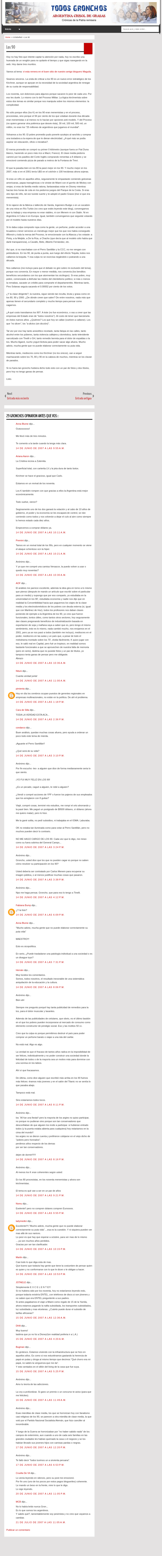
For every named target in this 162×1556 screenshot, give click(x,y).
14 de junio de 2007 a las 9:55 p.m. (40, 1213)
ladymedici (21, 1221)
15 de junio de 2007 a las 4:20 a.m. (40, 1339)
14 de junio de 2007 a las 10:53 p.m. (41, 1274)
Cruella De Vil (23, 1473)
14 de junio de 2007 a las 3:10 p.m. (40, 755)
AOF (18, 583)
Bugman (20, 1347)
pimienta (20, 688)
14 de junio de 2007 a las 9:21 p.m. (40, 1195)
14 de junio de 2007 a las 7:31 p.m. (40, 962)
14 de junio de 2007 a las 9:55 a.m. (40, 448)
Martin (19, 1257)
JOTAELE (21, 1282)
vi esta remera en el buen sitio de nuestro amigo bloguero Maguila (57, 71)
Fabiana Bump (24, 905)
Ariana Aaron (23, 456)
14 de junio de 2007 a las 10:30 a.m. (41, 575)
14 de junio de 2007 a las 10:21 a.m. (41, 553)
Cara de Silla (23, 710)
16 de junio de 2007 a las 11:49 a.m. (41, 1400)
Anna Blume (22, 424)
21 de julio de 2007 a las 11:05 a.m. (41, 1522)
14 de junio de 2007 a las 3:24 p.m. (40, 847)
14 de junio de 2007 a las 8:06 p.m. (40, 987)
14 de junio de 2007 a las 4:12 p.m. (40, 897)
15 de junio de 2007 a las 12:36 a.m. (41, 1317)
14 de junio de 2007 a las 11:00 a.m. (41, 680)
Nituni (19, 671)
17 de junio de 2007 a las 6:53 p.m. (40, 1465)
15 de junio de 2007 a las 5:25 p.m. (40, 1371)
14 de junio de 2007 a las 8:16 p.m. (40, 1159)
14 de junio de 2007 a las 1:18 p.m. (40, 702)
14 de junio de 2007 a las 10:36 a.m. (41, 663)
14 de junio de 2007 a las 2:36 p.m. (40, 719)
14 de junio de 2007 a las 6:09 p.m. (40, 914)
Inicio (8, 29)
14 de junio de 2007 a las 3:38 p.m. (40, 879)
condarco (21, 727)
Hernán (20, 970)
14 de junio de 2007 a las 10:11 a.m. (41, 532)
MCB (19, 1501)
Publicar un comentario (18, 1530)
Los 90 (10, 47)
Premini (20, 540)
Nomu (19, 1203)
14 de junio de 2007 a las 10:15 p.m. (41, 1249)
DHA (18, 1325)
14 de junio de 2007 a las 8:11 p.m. (40, 1104)
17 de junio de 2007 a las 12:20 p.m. (41, 1447)
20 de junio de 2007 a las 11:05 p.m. (41, 1493)
